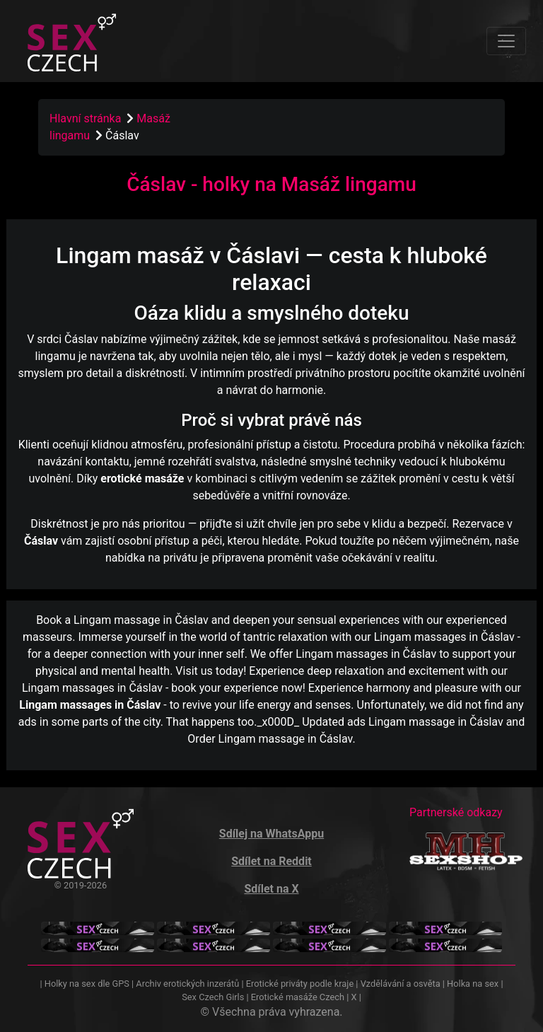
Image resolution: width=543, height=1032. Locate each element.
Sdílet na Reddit (271, 861)
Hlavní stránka (85, 118)
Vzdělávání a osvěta (400, 983)
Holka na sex (472, 983)
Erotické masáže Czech (297, 997)
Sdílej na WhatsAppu (271, 833)
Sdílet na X (271, 888)
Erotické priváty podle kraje (300, 983)
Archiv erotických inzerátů (187, 983)
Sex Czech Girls (213, 997)
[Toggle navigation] (506, 41)
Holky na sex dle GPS (87, 983)
